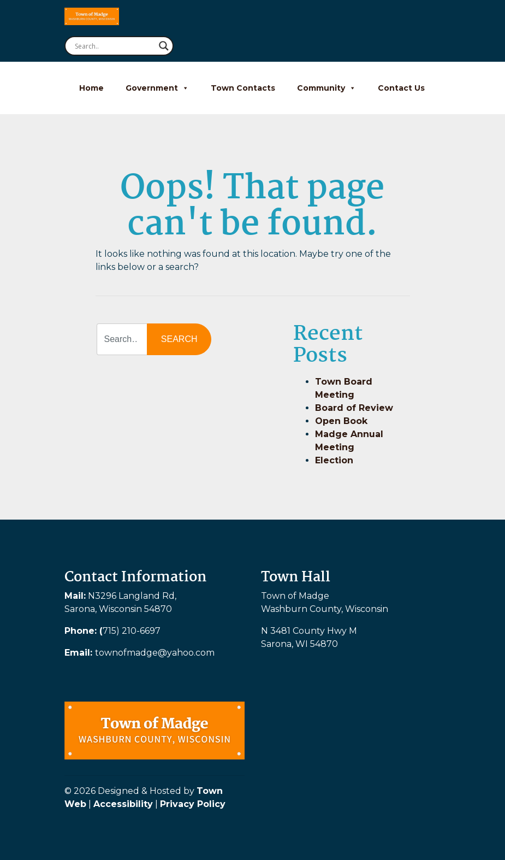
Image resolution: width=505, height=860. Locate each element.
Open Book (341, 421)
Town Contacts (243, 88)
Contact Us (401, 88)
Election (334, 460)
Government (157, 88)
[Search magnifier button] (163, 46)
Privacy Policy (192, 804)
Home (91, 88)
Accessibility (123, 804)
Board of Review (354, 408)
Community (326, 88)
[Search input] (114, 46)
